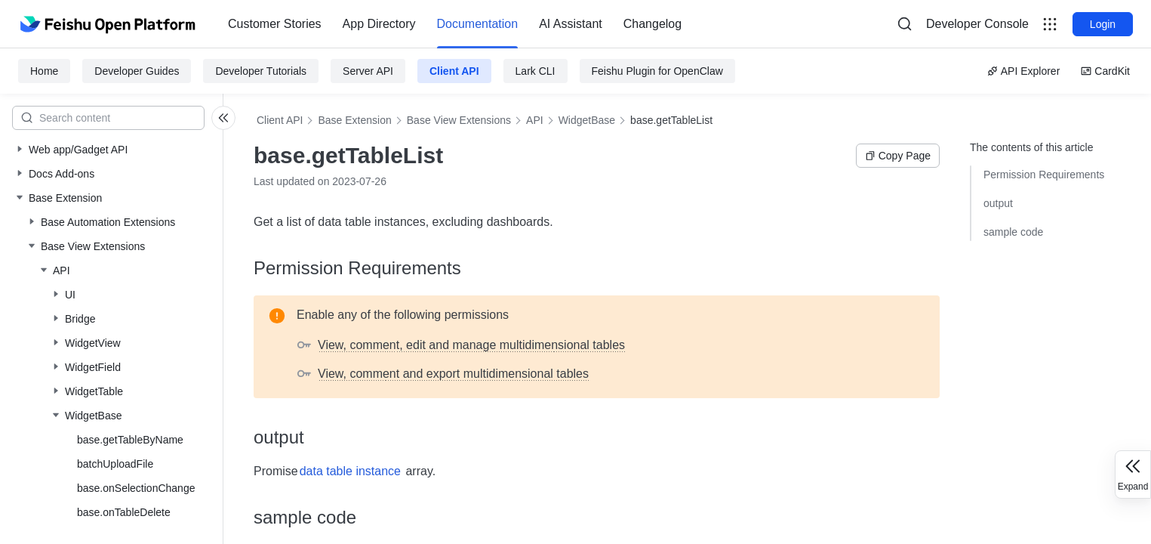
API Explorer (1023, 71)
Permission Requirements (1043, 174)
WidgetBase (587, 120)
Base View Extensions (459, 120)
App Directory (379, 23)
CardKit (1105, 71)
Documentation (478, 23)
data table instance (350, 471)
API (534, 120)
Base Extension (354, 120)
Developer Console (977, 23)
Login (1103, 24)
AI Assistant (570, 23)
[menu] (454, 24)
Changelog (652, 23)
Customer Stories (275, 23)
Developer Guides (136, 71)
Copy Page (898, 156)
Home (44, 71)
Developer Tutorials (260, 71)
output (998, 203)
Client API (454, 71)
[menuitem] (274, 24)
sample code (1013, 232)
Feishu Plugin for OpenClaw (657, 71)
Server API (368, 71)
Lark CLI (535, 71)
